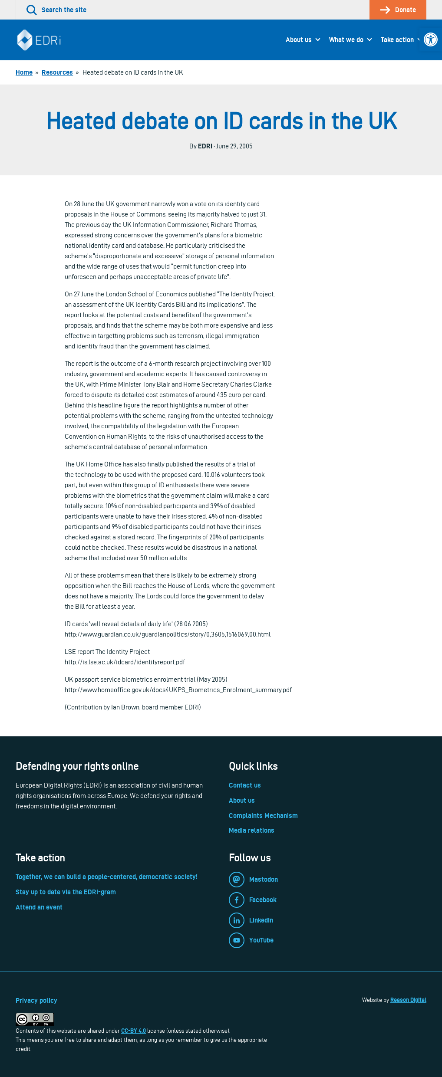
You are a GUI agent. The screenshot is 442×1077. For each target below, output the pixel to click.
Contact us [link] (245, 785)
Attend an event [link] (39, 907)
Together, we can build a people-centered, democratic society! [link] (107, 876)
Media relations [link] (251, 830)
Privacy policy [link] (36, 1000)
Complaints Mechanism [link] (263, 815)
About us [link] (299, 39)
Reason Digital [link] (408, 999)
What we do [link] (346, 39)
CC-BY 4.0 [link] (133, 1030)
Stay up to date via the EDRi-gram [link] (66, 892)
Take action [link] (397, 39)
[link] (430, 39)
